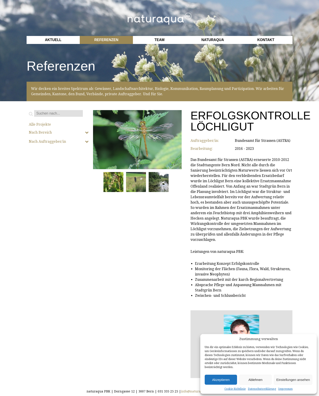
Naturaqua (212, 40)
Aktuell (53, 40)
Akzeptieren (221, 380)
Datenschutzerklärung (262, 388)
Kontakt (265, 40)
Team (159, 40)
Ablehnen (255, 380)
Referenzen (106, 40)
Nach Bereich (59, 132)
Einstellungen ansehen (293, 380)
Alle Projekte (40, 124)
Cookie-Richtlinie (235, 388)
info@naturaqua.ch (196, 391)
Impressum (285, 388)
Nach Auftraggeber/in (59, 141)
